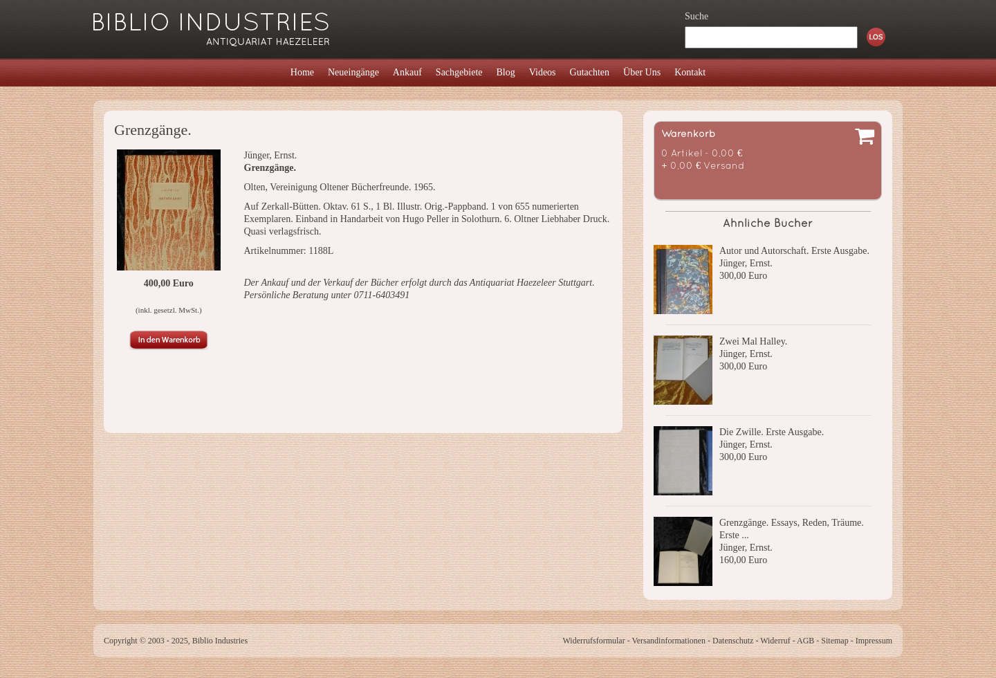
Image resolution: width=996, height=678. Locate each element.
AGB (805, 640)
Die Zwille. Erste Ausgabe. (771, 432)
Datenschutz (732, 640)
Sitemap (834, 640)
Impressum (874, 640)
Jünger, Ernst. (746, 263)
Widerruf (775, 640)
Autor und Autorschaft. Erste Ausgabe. (794, 251)
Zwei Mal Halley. (753, 341)
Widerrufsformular (593, 640)
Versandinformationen (668, 640)
